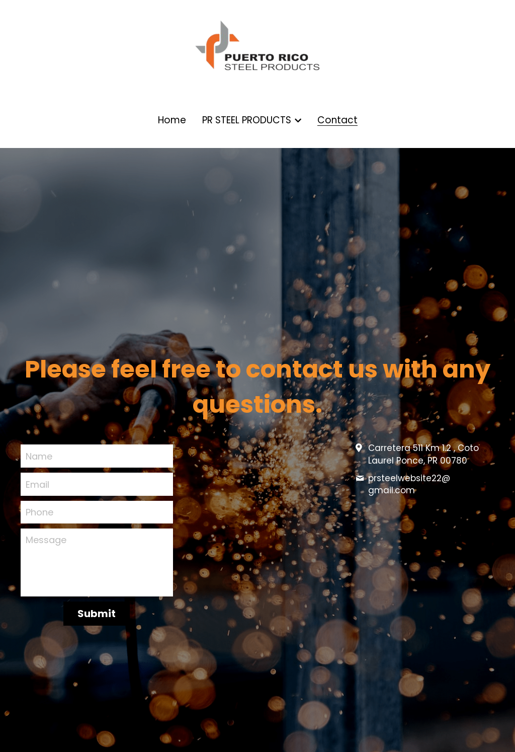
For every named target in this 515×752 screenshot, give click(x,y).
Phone (39, 512)
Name (39, 456)
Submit (96, 614)
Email (37, 484)
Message (46, 540)
